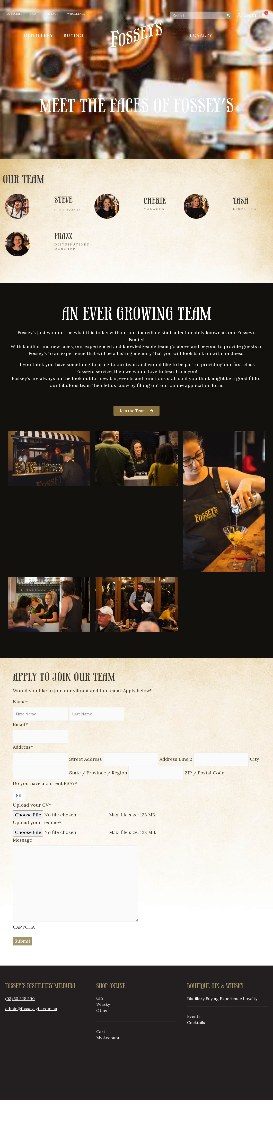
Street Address (85, 792)
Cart (100, 1064)
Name (20, 735)
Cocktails (196, 1055)
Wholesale (76, 13)
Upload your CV (32, 838)
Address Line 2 (176, 792)
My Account (108, 1070)
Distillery (38, 35)
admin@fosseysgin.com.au (31, 1041)
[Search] (228, 15)
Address (23, 780)
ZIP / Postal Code (204, 806)
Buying (73, 35)
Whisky (103, 1037)
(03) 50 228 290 (20, 1031)
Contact (51, 13)
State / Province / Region (98, 806)
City (254, 792)
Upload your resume (37, 856)
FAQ (33, 13)
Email (20, 757)
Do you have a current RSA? (45, 816)
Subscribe (14, 13)
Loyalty (201, 35)
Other (102, 1043)
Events (193, 1049)
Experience (231, 1031)
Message (22, 873)
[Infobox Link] (47, 214)
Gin (99, 1031)
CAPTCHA (24, 960)
